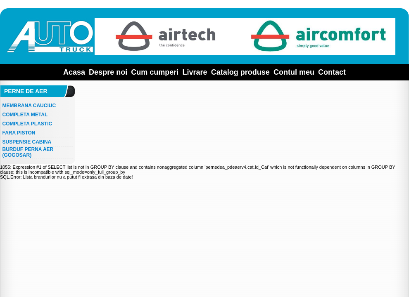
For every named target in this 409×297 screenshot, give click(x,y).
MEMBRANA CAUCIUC (29, 105)
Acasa (74, 72)
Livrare (195, 72)
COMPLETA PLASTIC (27, 124)
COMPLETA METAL (25, 115)
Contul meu (293, 72)
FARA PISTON (19, 133)
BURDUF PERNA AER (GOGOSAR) (28, 152)
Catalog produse (240, 72)
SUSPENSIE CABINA (27, 142)
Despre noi (108, 72)
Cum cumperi (154, 72)
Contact (332, 72)
